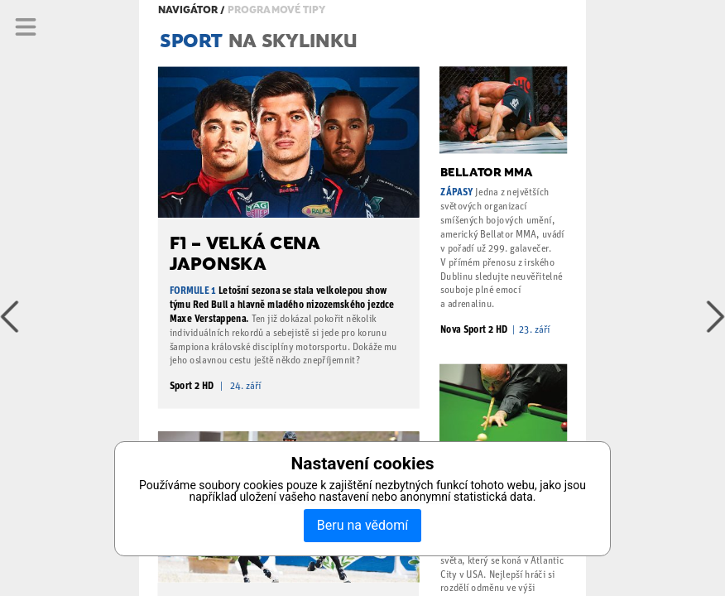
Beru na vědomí (362, 525)
